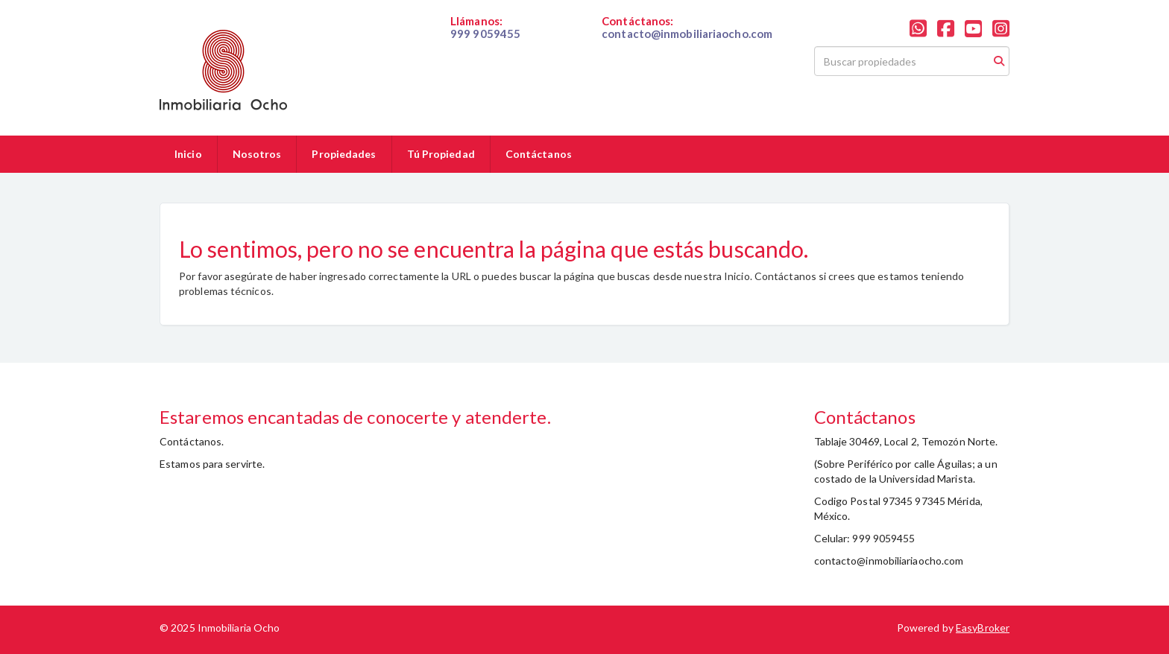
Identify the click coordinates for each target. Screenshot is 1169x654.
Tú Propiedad (441, 153)
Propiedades (344, 153)
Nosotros (257, 153)
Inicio (188, 153)
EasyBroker (982, 627)
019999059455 (486, 46)
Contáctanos (538, 153)
